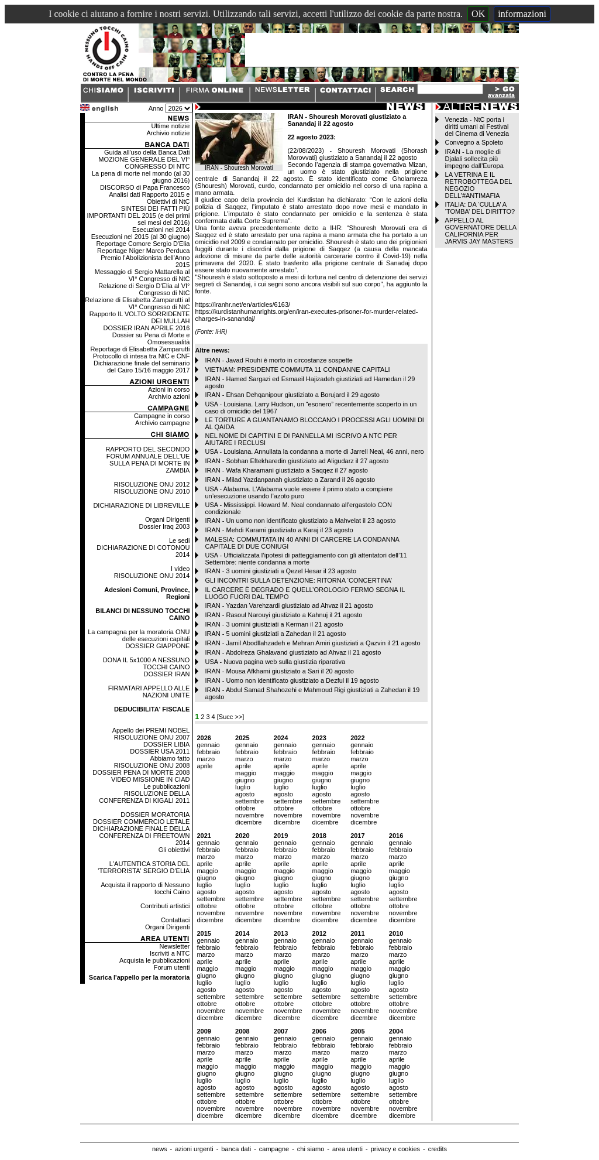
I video (180, 568)
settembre (249, 801)
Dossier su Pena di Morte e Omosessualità (151, 338)
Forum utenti (172, 967)
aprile (204, 765)
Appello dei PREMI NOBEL (151, 730)
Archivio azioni (169, 396)
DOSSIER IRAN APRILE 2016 (146, 327)
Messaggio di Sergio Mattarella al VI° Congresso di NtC (142, 275)
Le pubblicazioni (167, 786)
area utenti (347, 1148)
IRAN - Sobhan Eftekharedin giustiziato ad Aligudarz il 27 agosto (296, 460)
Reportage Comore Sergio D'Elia (143, 243)
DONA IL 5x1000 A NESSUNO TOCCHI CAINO (146, 663)
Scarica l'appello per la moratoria (139, 977)
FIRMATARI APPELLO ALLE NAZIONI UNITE (149, 692)
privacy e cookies (395, 1148)
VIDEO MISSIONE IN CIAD (150, 779)
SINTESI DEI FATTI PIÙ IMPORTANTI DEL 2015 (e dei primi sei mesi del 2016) (138, 215)
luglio (242, 787)
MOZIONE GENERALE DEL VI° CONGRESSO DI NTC (144, 163)
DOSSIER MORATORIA (155, 814)
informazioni (522, 14)
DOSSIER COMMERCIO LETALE (141, 821)
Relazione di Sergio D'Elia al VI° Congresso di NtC (144, 289)
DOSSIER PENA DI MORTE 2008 (141, 772)
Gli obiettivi (174, 849)
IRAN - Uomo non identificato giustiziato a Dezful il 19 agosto (291, 680)
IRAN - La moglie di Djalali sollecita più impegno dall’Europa (474, 158)
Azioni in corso (169, 389)
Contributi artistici (165, 905)
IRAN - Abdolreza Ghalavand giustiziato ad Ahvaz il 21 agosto (293, 652)
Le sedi (179, 540)
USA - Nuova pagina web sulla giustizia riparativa (275, 661)
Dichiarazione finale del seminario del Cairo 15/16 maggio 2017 (142, 367)
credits (437, 1148)
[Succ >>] (230, 716)
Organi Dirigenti (167, 519)
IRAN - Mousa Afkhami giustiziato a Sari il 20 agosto (279, 671)
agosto (244, 794)
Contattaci (175, 919)
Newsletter (174, 946)
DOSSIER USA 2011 (160, 751)
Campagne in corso (162, 415)
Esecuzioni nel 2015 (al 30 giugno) (140, 236)
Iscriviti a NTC (170, 953)
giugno (244, 779)
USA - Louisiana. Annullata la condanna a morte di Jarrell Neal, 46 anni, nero (314, 451)
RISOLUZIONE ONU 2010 (152, 491)
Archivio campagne (162, 422)
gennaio (208, 744)
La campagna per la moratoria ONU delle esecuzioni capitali (139, 635)
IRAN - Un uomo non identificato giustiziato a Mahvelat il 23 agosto (300, 520)
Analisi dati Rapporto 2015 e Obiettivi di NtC (149, 198)
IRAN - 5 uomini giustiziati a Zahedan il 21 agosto (275, 633)
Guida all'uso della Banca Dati (147, 152)
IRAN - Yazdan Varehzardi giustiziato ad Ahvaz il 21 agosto (289, 605)
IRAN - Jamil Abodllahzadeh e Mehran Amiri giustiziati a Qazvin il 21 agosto (312, 642)
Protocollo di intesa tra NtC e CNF (141, 356)
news (159, 1148)
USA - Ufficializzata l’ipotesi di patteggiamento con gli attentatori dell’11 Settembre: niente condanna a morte (306, 559)
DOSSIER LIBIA (166, 744)
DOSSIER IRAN (167, 673)
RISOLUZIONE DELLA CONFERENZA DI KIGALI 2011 (144, 797)
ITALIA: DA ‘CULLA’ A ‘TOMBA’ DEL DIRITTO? (480, 208)
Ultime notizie (170, 125)
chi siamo (310, 1148)
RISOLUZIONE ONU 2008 (152, 765)
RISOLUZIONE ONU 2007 (152, 737)
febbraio (208, 751)
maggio (245, 772)
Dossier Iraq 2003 (164, 526)
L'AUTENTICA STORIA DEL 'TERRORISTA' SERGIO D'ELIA (144, 867)
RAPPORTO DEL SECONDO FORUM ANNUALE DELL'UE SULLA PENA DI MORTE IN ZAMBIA (147, 460)
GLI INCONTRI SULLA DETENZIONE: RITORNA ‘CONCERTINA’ (298, 580)
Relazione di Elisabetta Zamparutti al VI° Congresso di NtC (137, 303)
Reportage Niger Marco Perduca (143, 250)
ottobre (245, 808)
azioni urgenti (194, 1148)
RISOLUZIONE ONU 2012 (152, 484)
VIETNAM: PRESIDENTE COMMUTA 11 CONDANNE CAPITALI (297, 369)
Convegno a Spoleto (474, 142)
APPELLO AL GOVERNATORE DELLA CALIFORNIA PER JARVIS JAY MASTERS (481, 231)
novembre (249, 815)
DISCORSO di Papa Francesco (145, 187)
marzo (206, 758)
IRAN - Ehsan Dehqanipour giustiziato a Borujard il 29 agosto (292, 394)
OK (478, 14)
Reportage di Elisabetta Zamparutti (140, 349)
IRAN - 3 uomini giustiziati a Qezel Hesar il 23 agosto (280, 570)
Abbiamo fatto (170, 758)
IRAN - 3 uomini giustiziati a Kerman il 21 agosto (274, 624)
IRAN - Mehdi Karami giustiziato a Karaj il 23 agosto (279, 529)
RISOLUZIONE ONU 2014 (152, 575)
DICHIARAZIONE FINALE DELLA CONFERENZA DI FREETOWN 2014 (141, 835)
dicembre (248, 822)
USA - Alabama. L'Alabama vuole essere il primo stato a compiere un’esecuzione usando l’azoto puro (299, 492)
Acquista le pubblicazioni (154, 960)
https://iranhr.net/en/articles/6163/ (242, 304)
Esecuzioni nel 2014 (161, 229)
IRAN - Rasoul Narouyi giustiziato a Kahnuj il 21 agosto (283, 614)
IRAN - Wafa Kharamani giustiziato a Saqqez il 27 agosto (286, 470)
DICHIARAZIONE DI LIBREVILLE (141, 505)
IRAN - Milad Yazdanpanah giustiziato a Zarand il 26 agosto (290, 479)
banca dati (236, 1148)
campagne (274, 1148)
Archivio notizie (168, 132)
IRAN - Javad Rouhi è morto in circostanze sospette (279, 360)
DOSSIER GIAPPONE (157, 645)
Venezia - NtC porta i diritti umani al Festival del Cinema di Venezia (477, 126)
